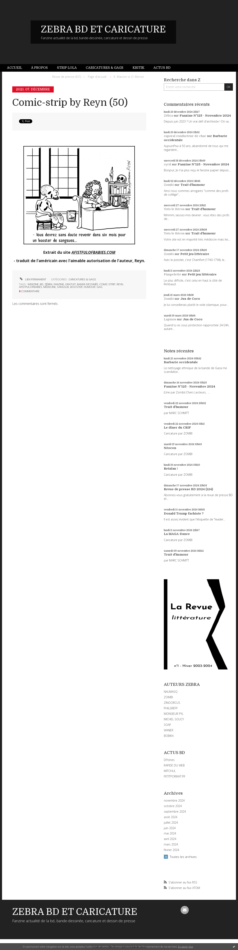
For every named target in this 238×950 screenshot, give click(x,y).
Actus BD (162, 68)
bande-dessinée (87, 284)
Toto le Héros (174, 209)
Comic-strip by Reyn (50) (70, 102)
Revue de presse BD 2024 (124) (188, 489)
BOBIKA (169, 736)
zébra (49, 284)
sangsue (63, 287)
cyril (167, 164)
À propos (39, 68)
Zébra (168, 115)
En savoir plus (185, 946)
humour (89, 287)
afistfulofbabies (30, 287)
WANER (168, 730)
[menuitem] (17, 68)
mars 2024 (171, 844)
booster (76, 287)
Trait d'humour (192, 185)
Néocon (170, 448)
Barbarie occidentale (181, 362)
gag (99, 287)
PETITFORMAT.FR (174, 776)
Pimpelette (172, 274)
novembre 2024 (174, 800)
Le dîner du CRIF (177, 427)
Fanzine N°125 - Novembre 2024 (205, 115)
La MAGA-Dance (177, 534)
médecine (49, 287)
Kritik (138, 68)
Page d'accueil (97, 77)
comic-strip (107, 284)
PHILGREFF (171, 708)
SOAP (167, 725)
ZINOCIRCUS (172, 703)
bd (41, 284)
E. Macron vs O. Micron (129, 77)
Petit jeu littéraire (194, 254)
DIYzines (169, 760)
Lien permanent (32, 279)
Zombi (169, 185)
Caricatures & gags (104, 68)
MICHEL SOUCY (174, 719)
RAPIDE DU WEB (174, 765)
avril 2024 (170, 839)
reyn (120, 284)
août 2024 (170, 817)
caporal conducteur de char (185, 136)
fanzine (59, 284)
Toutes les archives (183, 857)
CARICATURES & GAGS (82, 279)
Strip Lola (67, 68)
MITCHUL (170, 771)
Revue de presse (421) (66, 77)
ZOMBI (168, 697)
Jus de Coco (190, 299)
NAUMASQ (171, 692)
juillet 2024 (171, 822)
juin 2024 (170, 828)
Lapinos (170, 319)
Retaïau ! (171, 468)
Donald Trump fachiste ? (184, 513)
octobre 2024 (173, 806)
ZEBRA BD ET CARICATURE (103, 29)
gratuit (70, 284)
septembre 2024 (175, 811)
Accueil (14, 68)
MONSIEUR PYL (173, 714)
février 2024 (171, 850)
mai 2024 (170, 833)
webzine (33, 284)
